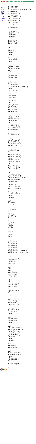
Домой (21, 442)
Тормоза (2, 14)
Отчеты (2, 12)
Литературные (3, 19)
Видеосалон (2, 11)
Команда (2, 7)
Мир (1, 15)
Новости (24, 442)
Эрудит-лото (2, 18)
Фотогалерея (3, 10)
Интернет (2, 16)
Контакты (27, 442)
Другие (2, 20)
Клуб (1, 6)
